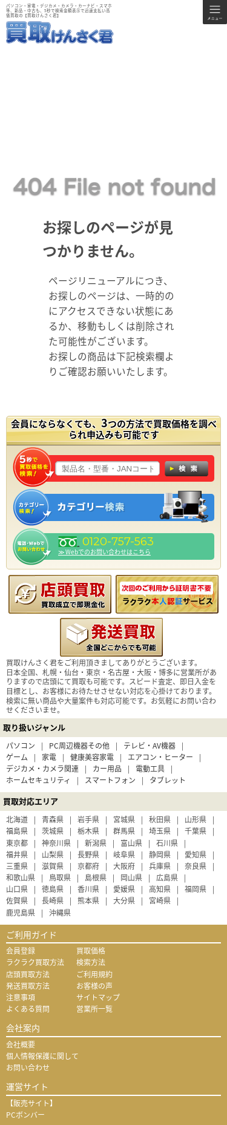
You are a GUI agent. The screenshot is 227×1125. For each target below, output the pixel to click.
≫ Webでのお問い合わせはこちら (104, 551)
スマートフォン (110, 780)
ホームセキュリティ (38, 780)
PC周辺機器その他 (79, 745)
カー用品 (107, 768)
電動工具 (150, 768)
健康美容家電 (92, 757)
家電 (49, 757)
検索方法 (90, 962)
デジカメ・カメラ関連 (42, 768)
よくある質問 (28, 1008)
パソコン (20, 745)
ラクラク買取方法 (35, 962)
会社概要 (20, 1044)
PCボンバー (25, 1114)
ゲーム (17, 757)
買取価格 (90, 950)
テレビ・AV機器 (149, 745)
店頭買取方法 (28, 974)
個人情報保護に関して (42, 1056)
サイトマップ (98, 997)
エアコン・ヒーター (160, 757)
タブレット (168, 780)
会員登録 (20, 950)
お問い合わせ (28, 1067)
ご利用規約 (94, 974)
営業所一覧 (94, 1008)
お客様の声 (94, 985)
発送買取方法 (28, 985)
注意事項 (20, 997)
